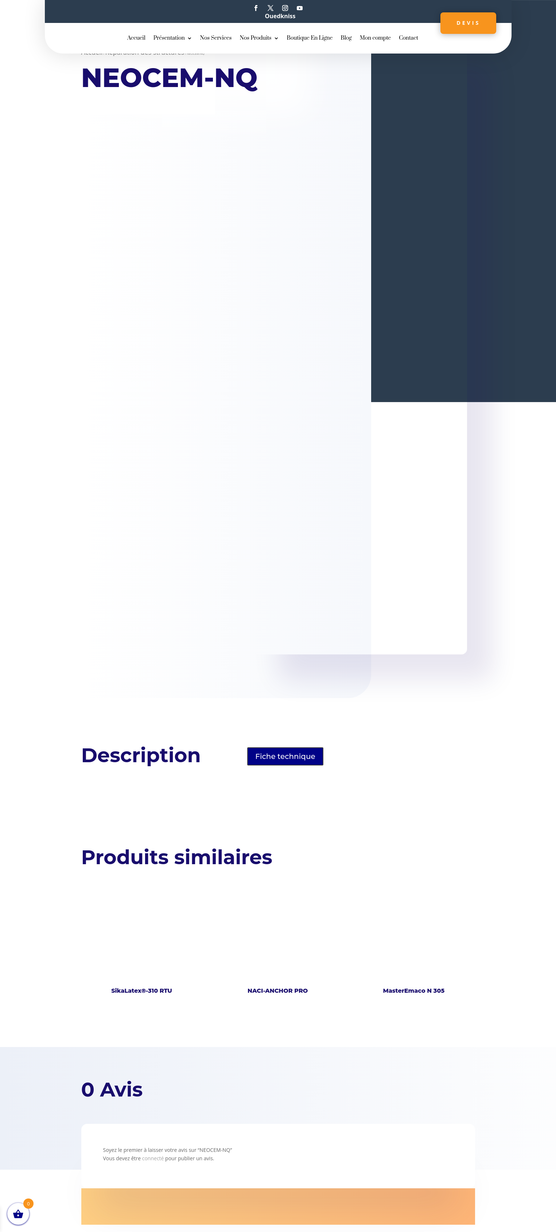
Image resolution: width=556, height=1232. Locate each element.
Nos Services (216, 39)
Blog (346, 39)
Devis (467, 23)
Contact (408, 39)
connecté (153, 1158)
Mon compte (375, 39)
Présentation (169, 39)
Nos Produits (255, 39)
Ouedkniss (280, 16)
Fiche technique (285, 756)
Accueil (136, 39)
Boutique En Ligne (310, 39)
